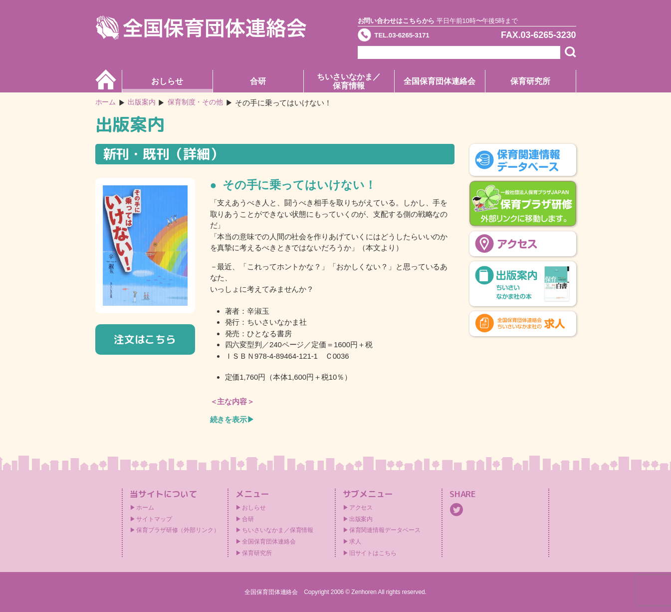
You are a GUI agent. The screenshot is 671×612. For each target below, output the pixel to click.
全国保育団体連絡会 (439, 81)
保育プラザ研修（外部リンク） (178, 530)
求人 (355, 541)
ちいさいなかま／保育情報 (348, 81)
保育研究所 (530, 81)
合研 (258, 81)
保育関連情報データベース (385, 530)
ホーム (106, 102)
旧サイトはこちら (373, 553)
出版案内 (361, 519)
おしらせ (167, 81)
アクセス (361, 507)
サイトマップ (154, 519)
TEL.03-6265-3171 (414, 37)
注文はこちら (145, 339)
